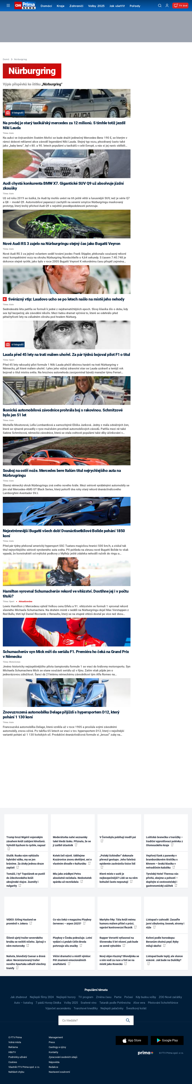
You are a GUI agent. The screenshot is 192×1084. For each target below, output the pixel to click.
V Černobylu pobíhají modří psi (118, 839)
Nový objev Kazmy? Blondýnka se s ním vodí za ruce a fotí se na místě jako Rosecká (119, 960)
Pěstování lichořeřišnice (163, 1002)
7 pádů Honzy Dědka (48, 1002)
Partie (118, 997)
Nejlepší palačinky (111, 1008)
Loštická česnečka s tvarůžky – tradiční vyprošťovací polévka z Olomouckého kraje (164, 841)
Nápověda (54, 1062)
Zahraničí (76, 6)
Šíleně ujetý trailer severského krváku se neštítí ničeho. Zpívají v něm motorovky (26, 941)
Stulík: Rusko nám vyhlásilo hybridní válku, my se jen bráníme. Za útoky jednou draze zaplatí (25, 861)
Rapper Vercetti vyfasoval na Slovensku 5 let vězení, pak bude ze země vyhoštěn (119, 941)
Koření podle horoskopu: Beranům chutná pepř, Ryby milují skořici (162, 941)
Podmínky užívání (17, 1057)
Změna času (103, 997)
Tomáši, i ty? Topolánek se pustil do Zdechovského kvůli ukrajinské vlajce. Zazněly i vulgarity (25, 879)
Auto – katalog (23, 1002)
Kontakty (53, 1052)
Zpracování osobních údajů (63, 1057)
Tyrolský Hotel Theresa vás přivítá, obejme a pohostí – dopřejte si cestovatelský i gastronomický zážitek (162, 879)
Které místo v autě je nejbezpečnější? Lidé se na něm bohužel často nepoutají (119, 877)
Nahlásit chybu (16, 1071)
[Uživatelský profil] (167, 5)
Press (52, 1042)
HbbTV (12, 1052)
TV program (85, 997)
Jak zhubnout (18, 997)
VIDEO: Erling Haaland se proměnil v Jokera (21, 921)
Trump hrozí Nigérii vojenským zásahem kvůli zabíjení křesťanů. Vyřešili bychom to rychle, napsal (25, 843)
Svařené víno (89, 1002)
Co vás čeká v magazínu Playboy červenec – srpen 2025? (72, 921)
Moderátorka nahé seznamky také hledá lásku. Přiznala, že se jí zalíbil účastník (72, 841)
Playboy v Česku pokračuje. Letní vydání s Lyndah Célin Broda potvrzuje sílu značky (72, 941)
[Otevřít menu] (8, 5)
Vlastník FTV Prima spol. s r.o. (24, 1067)
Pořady (135, 6)
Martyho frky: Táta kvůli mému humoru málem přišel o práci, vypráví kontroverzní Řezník (118, 923)
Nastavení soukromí (59, 1071)
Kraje (60, 6)
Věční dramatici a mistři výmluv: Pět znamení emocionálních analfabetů (72, 960)
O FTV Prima (15, 1037)
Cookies (12, 1062)
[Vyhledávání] (160, 5)
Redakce (53, 1067)
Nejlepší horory (66, 997)
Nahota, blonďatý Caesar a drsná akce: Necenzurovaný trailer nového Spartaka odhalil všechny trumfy (26, 962)
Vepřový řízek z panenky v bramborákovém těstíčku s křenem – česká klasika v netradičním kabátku (162, 861)
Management (56, 1037)
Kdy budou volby (146, 997)
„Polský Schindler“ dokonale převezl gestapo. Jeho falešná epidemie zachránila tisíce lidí (118, 861)
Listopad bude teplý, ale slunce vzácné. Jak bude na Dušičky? (164, 960)
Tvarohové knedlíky (86, 1008)
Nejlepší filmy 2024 (42, 997)
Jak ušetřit (117, 6)
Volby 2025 (96, 6)
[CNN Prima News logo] (25, 5)
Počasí (128, 997)
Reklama (13, 1047)
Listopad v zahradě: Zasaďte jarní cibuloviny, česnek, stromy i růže (165, 923)
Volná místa (14, 1042)
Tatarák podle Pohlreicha (114, 1002)
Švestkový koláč (136, 1008)
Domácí (46, 6)
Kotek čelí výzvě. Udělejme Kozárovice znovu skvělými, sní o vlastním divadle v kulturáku (72, 859)
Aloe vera (139, 1002)
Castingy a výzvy (57, 1047)
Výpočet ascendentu (58, 1008)
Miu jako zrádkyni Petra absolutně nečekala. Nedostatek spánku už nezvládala (72, 877)
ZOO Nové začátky (170, 997)
